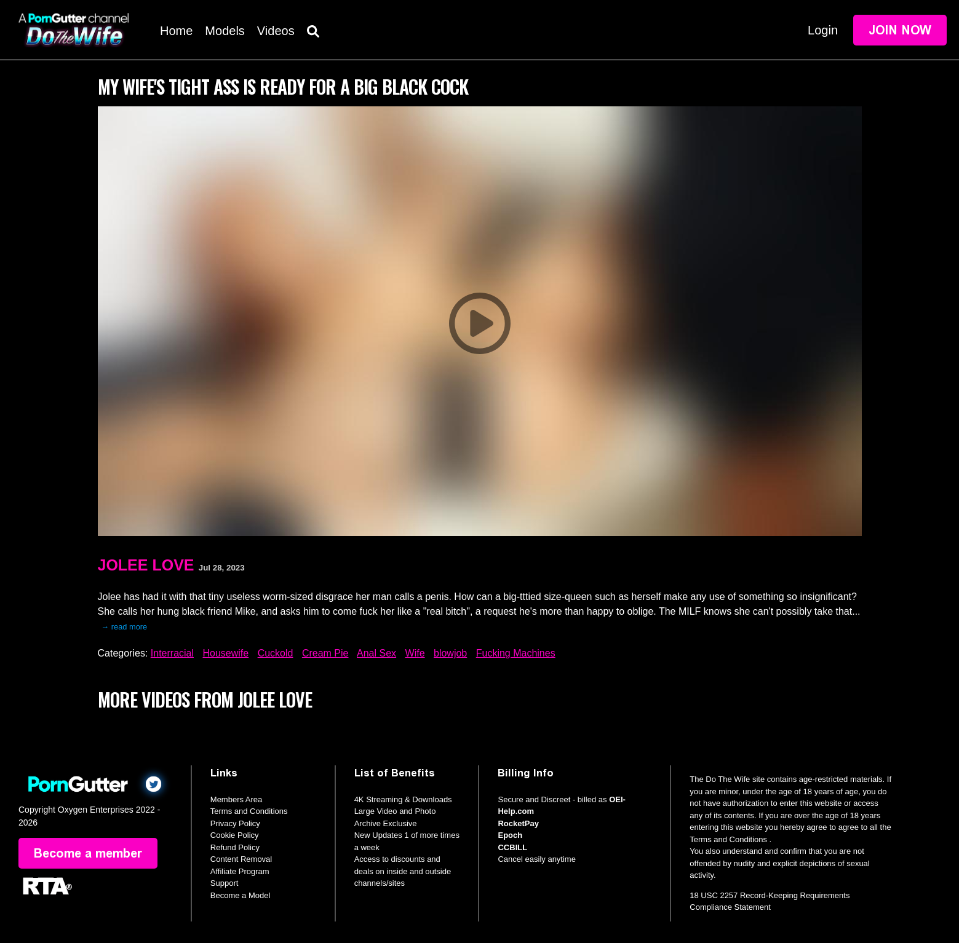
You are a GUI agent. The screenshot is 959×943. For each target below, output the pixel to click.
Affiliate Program (239, 871)
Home (176, 30)
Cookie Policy (234, 835)
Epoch (510, 835)
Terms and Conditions (249, 811)
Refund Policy (235, 847)
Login (823, 30)
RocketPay (518, 823)
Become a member (88, 853)
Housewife (225, 653)
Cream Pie (325, 653)
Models (224, 30)
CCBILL (512, 847)
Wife (415, 653)
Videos (276, 30)
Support (224, 883)
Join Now (900, 30)
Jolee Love (146, 565)
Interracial (172, 653)
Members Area (236, 799)
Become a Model (240, 895)
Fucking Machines (515, 653)
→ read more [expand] (124, 626)
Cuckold (275, 653)
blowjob (450, 653)
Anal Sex (376, 653)
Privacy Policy (235, 823)
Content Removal (241, 859)
